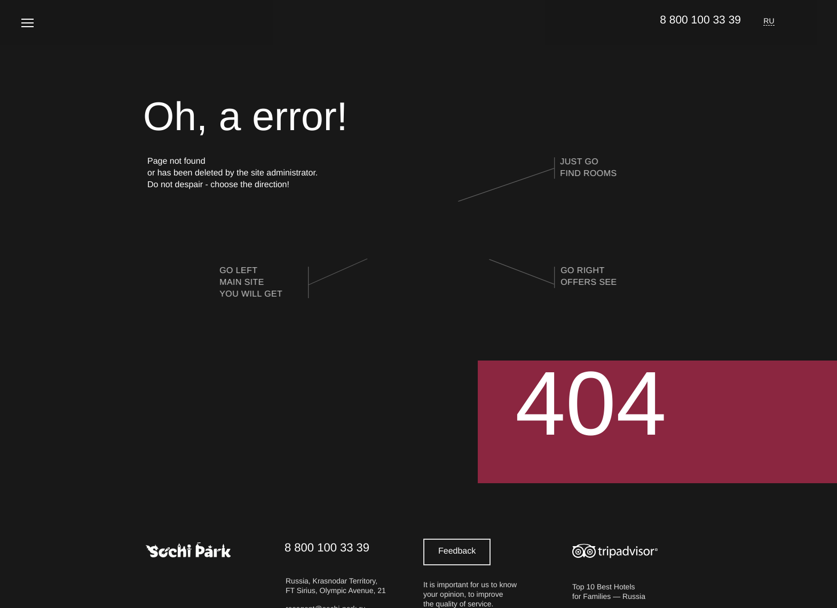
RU (769, 21)
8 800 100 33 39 (700, 20)
